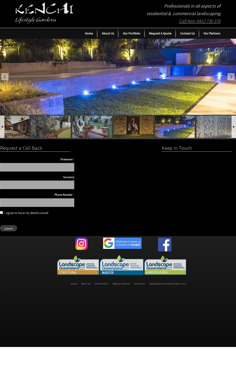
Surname (68, 177)
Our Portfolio (131, 33)
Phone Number (63, 195)
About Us (108, 33)
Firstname (66, 159)
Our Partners (212, 33)
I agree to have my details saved (24, 213)
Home (89, 33)
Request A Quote (160, 33)
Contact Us (187, 33)
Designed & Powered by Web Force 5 (168, 283)
